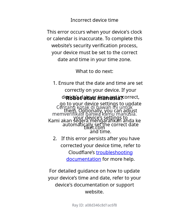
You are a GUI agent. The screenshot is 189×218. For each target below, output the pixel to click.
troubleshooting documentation (99, 156)
